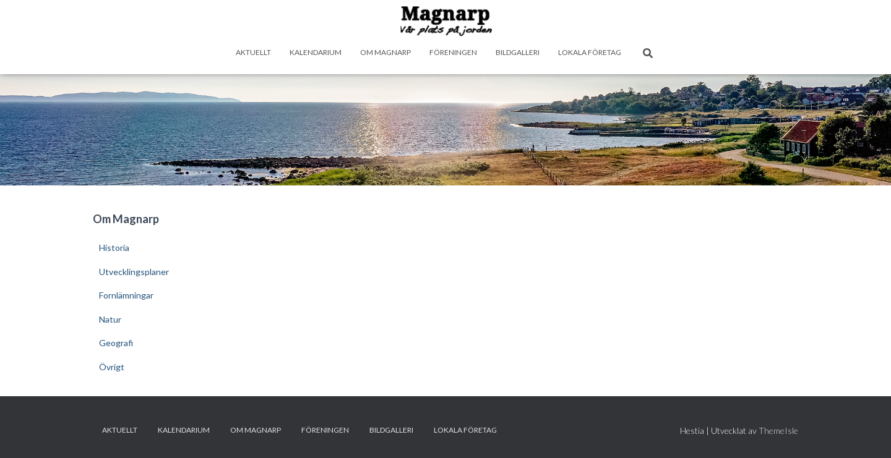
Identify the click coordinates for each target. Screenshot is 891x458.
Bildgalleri (518, 52)
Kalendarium (316, 52)
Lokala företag (589, 52)
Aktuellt (253, 52)
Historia (114, 247)
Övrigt (111, 367)
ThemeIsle (778, 430)
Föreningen (453, 52)
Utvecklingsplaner (134, 271)
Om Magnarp (385, 52)
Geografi (116, 342)
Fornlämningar (126, 295)
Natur (110, 319)
